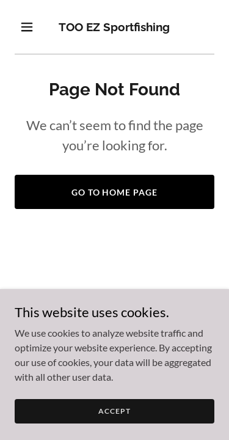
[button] (30, 27)
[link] (114, 27)
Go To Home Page (114, 192)
